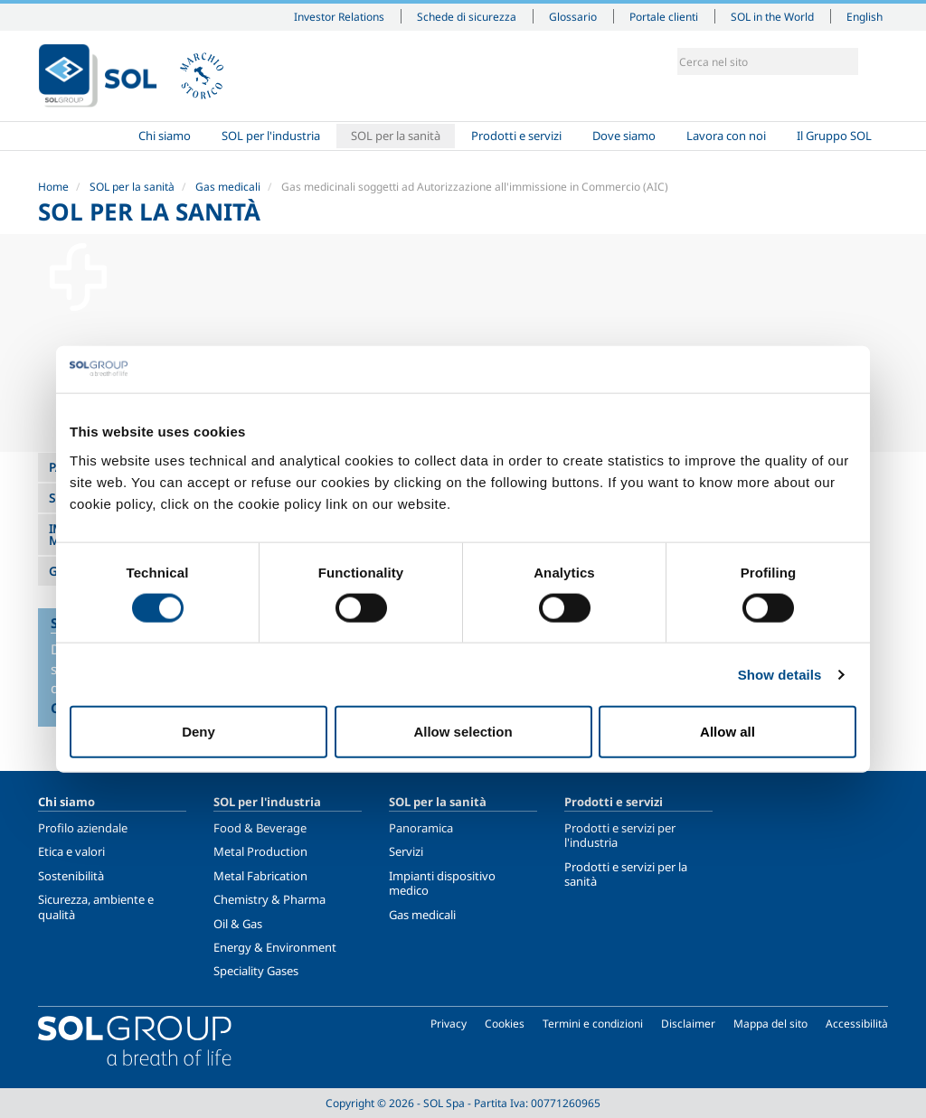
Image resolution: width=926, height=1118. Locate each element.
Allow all (727, 731)
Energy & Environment (274, 947)
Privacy (448, 1023)
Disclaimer (688, 1023)
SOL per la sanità (395, 135)
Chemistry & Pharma (269, 899)
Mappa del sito (770, 1023)
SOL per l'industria (271, 135)
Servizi (406, 851)
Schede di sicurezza (466, 16)
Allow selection (462, 731)
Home (80, 136)
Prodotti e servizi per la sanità (625, 874)
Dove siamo (624, 135)
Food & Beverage (260, 828)
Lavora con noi (726, 135)
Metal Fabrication (260, 876)
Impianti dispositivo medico (442, 883)
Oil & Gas (237, 924)
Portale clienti (663, 16)
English (864, 16)
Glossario (573, 16)
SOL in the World (772, 16)
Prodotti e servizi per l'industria (620, 835)
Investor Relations (339, 16)
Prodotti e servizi (516, 135)
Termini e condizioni (593, 1023)
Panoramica (421, 828)
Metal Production (260, 851)
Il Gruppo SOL (834, 135)
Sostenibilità (71, 876)
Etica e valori (71, 851)
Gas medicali (227, 186)
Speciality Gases (255, 971)
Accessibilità (857, 1023)
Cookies (504, 1023)
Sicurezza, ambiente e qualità (96, 906)
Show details (780, 673)
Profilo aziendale (83, 828)
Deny (198, 731)
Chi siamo (164, 135)
